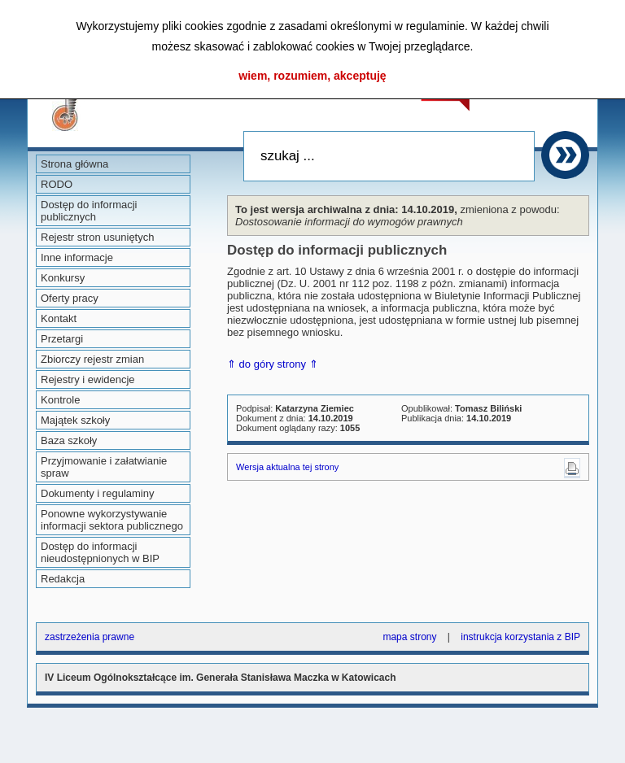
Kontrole (60, 400)
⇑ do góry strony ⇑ (272, 364)
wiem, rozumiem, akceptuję (312, 75)
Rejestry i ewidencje (88, 379)
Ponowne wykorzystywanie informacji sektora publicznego (112, 520)
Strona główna (74, 164)
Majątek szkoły (75, 420)
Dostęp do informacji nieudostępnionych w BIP (100, 552)
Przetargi (62, 339)
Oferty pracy (69, 298)
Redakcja (63, 579)
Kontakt (58, 318)
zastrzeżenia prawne (89, 637)
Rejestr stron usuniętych (97, 237)
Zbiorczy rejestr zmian (92, 359)
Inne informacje (77, 257)
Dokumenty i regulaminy (97, 493)
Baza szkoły (69, 440)
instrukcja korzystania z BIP (520, 637)
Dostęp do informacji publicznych (89, 210)
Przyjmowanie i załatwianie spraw (104, 467)
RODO (56, 184)
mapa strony (409, 637)
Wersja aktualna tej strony (287, 467)
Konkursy (63, 278)
